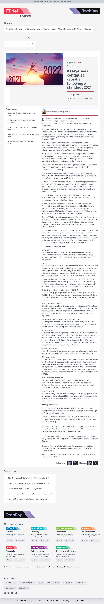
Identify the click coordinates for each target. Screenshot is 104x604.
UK (64, 567)
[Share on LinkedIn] (89, 463)
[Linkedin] (5, 593)
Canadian (53, 567)
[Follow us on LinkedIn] (69, 463)
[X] (8, 593)
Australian (44, 567)
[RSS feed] (16, 593)
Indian (59, 567)
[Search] (18, 43)
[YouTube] (12, 593)
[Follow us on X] (75, 463)
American (71, 567)
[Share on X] (95, 463)
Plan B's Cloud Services (54, 601)
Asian (37, 567)
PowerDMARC (81, 601)
